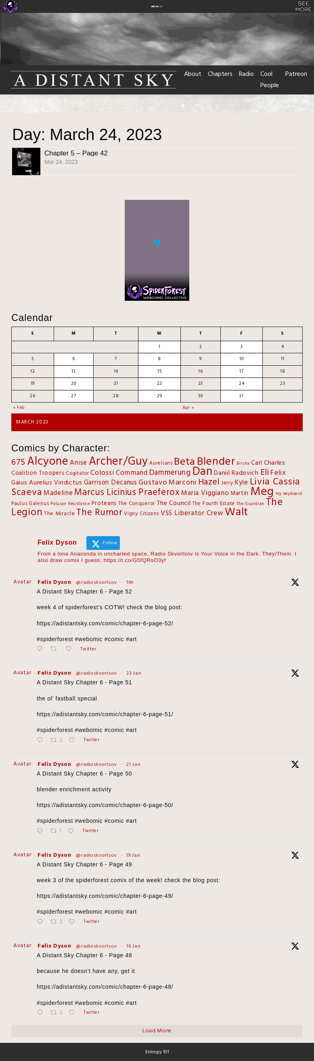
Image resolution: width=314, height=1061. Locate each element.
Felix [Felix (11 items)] (278, 473)
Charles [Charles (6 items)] (274, 463)
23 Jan (133, 673)
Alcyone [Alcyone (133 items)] (48, 462)
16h (130, 583)
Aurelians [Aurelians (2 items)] (160, 463)
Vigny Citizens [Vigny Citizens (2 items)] (141, 514)
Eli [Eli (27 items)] (264, 472)
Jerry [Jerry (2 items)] (227, 483)
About (192, 74)
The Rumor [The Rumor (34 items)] (99, 512)
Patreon (296, 74)
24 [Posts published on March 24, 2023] (241, 383)
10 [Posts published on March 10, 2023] (241, 359)
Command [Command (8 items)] (132, 473)
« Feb (19, 407)
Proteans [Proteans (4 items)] (104, 503)
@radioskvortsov (96, 582)
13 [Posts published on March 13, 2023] (73, 371)
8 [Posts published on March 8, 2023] (159, 359)
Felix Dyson (54, 582)
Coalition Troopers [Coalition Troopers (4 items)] (38, 473)
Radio (246, 74)
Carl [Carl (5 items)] (256, 463)
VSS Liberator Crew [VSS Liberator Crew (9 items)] (192, 513)
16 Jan (133, 946)
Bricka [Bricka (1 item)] (243, 463)
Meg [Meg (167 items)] (262, 491)
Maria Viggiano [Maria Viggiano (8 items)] (205, 493)
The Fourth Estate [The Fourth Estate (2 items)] (213, 504)
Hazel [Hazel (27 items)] (209, 482)
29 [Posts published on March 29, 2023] (159, 396)
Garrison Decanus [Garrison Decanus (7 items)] (110, 483)
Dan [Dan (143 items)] (203, 472)
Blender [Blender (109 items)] (216, 462)
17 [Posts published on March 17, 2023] (241, 371)
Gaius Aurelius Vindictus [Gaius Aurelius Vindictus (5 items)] (46, 483)
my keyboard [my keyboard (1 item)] (289, 494)
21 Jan (133, 765)
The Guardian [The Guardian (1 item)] (250, 504)
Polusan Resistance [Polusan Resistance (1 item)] (70, 504)
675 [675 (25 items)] (18, 462)
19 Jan (133, 855)
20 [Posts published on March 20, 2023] (73, 383)
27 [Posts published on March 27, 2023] (73, 396)
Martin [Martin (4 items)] (239, 493)
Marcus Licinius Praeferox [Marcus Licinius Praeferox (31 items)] (127, 492)
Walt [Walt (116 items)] (236, 512)
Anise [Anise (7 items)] (78, 463)
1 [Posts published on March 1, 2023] (160, 346)
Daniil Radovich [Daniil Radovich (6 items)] (236, 473)
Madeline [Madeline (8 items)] (58, 493)
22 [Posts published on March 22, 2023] (159, 383)
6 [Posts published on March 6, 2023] (73, 359)
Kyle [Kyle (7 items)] (241, 483)
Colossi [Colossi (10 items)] (102, 473)
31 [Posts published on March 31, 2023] (241, 396)
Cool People (269, 80)
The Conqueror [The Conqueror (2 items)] (136, 504)
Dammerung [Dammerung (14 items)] (170, 473)
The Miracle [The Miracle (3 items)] (59, 514)
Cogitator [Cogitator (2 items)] (77, 474)
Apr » (188, 407)
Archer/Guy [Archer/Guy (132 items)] (118, 462)
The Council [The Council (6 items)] (174, 503)
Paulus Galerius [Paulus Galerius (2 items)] (30, 504)
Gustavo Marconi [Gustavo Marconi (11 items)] (167, 483)
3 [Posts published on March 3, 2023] (242, 346)
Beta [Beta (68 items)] (184, 462)
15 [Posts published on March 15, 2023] (159, 371)
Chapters (220, 74)
